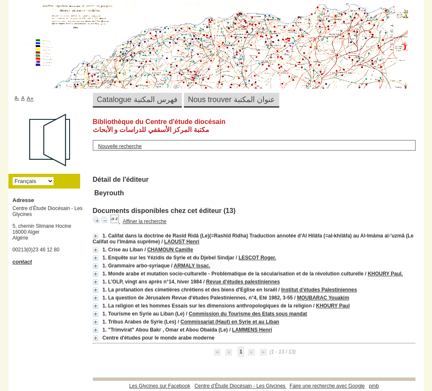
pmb (373, 386)
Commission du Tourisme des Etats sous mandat (248, 314)
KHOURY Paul (333, 306)
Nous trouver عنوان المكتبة (231, 99)
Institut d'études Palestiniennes (319, 290)
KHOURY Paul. (385, 274)
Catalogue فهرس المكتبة (137, 99)
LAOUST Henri (181, 242)
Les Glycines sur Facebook (159, 386)
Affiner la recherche (145, 221)
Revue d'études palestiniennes (243, 282)
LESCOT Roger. (257, 258)
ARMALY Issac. (192, 266)
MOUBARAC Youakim (323, 298)
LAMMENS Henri (252, 330)
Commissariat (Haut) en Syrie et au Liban (230, 322)
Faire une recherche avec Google (326, 386)
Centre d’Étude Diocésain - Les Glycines (240, 386)
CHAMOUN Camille (170, 250)
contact (22, 262)
